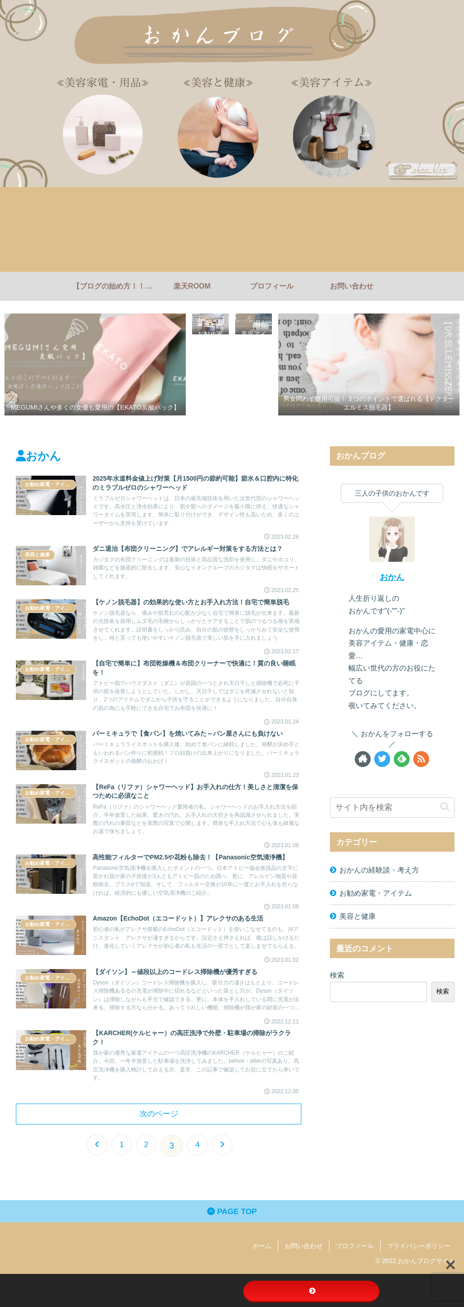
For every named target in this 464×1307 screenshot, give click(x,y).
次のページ (158, 1144)
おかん (392, 577)
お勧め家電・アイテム (375, 893)
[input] (392, 807)
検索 (337, 975)
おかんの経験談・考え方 (379, 870)
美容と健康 (357, 916)
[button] (445, 807)
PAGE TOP (232, 1244)
